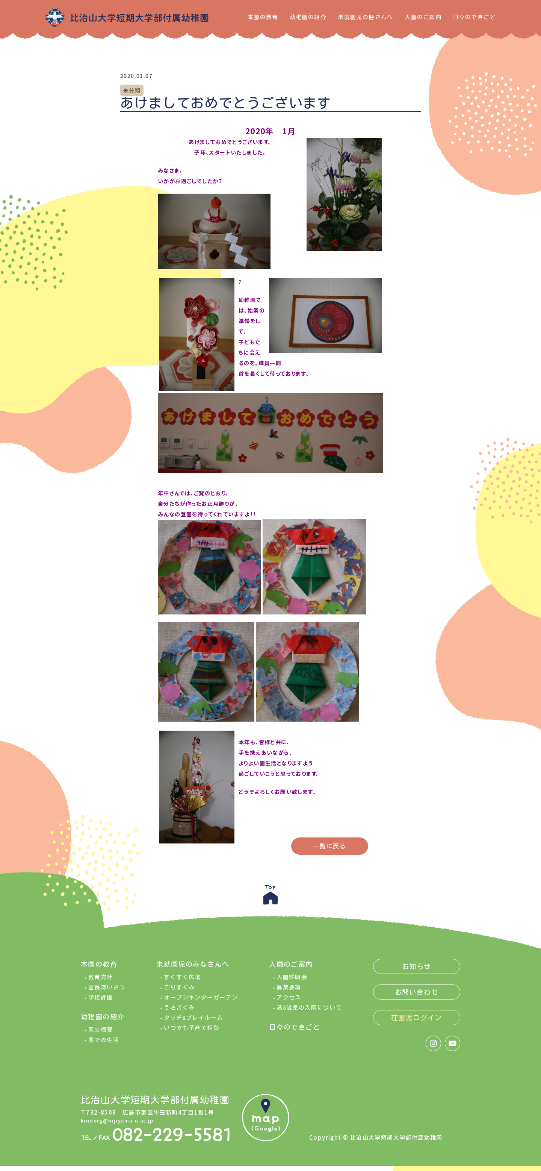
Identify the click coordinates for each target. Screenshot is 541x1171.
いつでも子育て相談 (191, 1033)
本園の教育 (263, 17)
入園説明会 (292, 982)
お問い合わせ (416, 997)
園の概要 (100, 1035)
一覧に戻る (329, 846)
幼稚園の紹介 (308, 17)
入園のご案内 (423, 17)
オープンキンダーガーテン (201, 1003)
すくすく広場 (182, 982)
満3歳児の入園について (309, 1013)
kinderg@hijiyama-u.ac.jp (122, 1126)
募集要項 (289, 992)
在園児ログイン (416, 1022)
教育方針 (100, 982)
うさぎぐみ (179, 1013)
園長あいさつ (106, 992)
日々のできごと (474, 17)
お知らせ (416, 971)
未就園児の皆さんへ (365, 17)
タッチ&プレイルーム (193, 1023)
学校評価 (100, 1003)
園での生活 (103, 1045)
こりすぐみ (179, 992)
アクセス (289, 1003)
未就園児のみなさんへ (192, 969)
